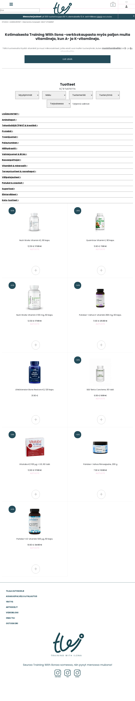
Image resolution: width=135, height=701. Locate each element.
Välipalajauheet (11, 177)
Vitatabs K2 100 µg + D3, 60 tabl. (34, 469)
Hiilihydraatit (9, 148)
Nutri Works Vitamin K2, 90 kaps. (34, 245)
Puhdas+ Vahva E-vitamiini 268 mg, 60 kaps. (100, 319)
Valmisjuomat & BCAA (14, 154)
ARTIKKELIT (12, 607)
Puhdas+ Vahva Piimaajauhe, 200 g (100, 469)
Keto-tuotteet (9, 200)
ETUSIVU (5, 22)
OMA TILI (10, 618)
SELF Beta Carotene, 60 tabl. (100, 394)
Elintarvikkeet (9, 194)
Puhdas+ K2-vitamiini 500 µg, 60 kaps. (34, 543)
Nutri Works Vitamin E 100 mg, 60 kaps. (34, 319)
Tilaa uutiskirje (15, 591)
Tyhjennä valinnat (81, 103)
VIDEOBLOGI (12, 612)
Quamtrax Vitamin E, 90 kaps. (100, 245)
